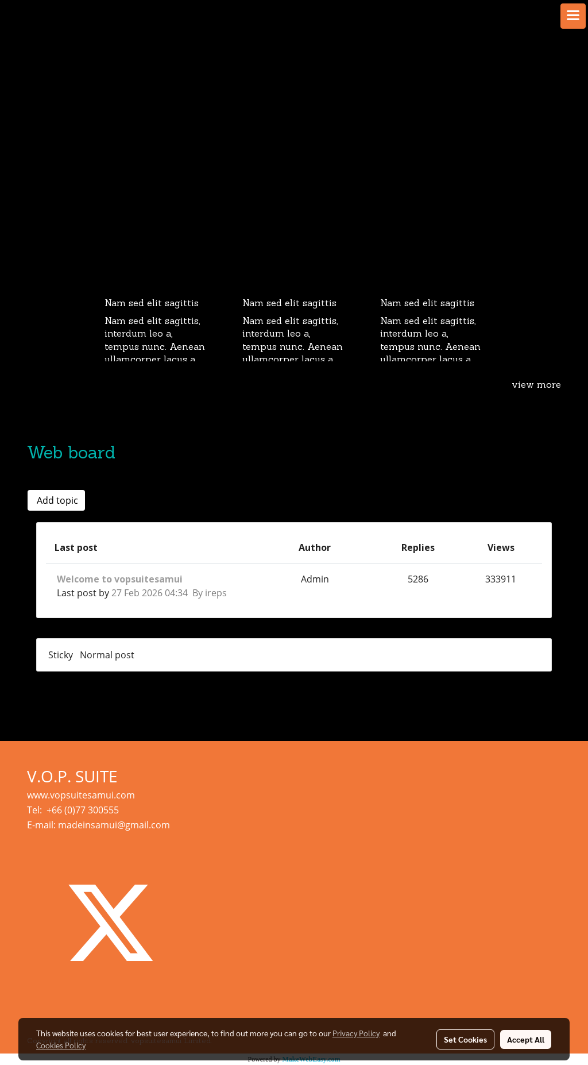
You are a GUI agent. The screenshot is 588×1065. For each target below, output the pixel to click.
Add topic (56, 500)
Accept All (525, 1039)
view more (536, 385)
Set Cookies (465, 1039)
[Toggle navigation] (573, 16)
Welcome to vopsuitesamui (120, 579)
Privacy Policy (356, 1033)
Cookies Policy (61, 1045)
